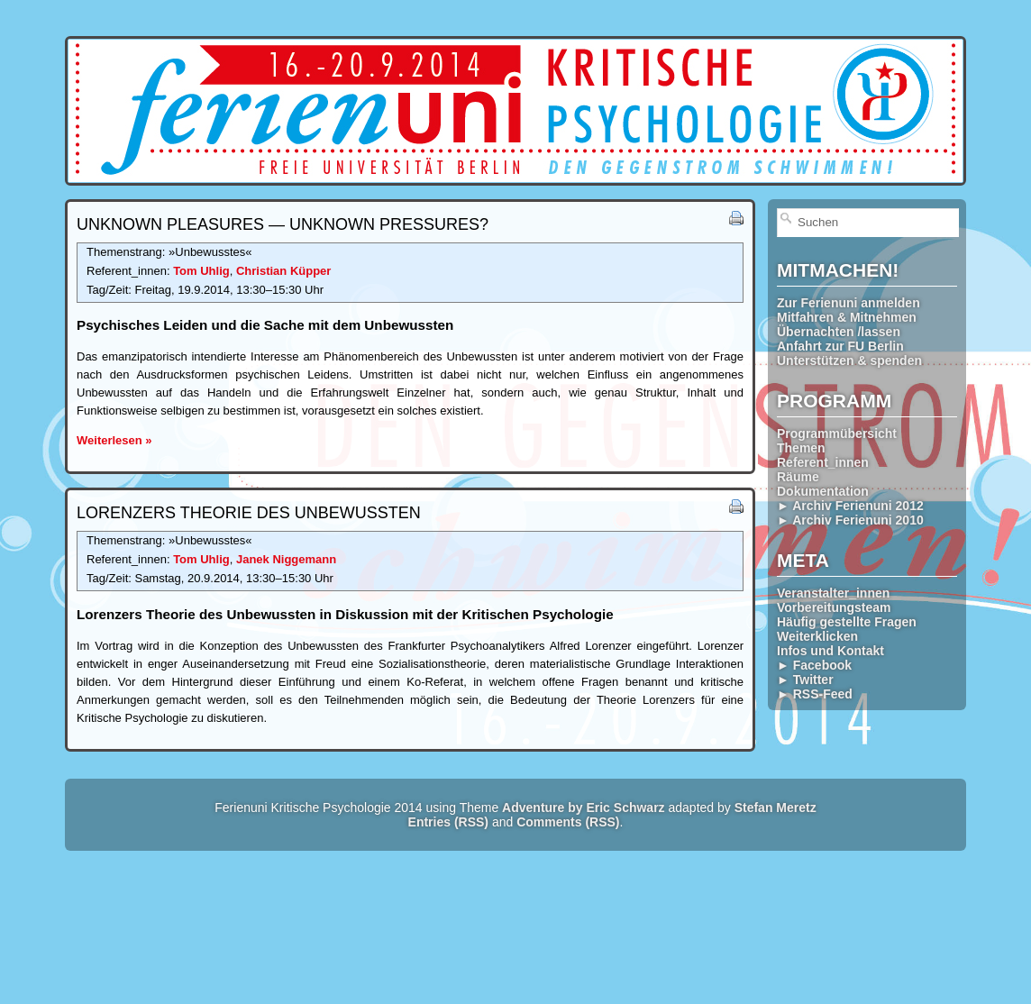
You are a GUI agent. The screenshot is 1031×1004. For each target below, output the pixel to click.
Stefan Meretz (775, 807)
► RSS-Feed (815, 694)
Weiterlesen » (114, 440)
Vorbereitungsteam (834, 607)
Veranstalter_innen (833, 593)
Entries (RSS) (448, 822)
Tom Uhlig (201, 271)
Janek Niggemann (286, 559)
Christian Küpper (283, 271)
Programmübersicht (837, 433)
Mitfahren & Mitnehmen (847, 317)
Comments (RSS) (567, 822)
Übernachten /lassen (838, 331)
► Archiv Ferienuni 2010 (850, 520)
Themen (801, 448)
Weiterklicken (817, 636)
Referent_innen (823, 462)
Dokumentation (823, 491)
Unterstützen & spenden (849, 360)
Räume (798, 477)
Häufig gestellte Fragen (847, 622)
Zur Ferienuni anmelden (848, 303)
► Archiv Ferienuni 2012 (850, 505)
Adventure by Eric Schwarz (583, 807)
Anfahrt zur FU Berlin (840, 346)
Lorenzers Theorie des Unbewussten (249, 513)
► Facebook (814, 665)
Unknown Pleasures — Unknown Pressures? (282, 224)
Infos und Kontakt (830, 650)
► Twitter (805, 679)
